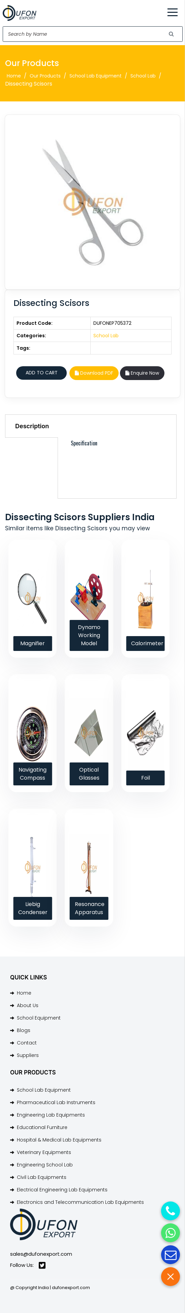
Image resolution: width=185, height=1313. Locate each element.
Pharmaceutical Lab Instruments (56, 1102)
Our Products (45, 75)
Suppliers (28, 1055)
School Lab (143, 75)
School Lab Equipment (95, 75)
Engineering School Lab (45, 1164)
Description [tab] (32, 426)
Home (14, 75)
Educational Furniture (42, 1127)
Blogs (23, 1030)
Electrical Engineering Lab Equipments (62, 1189)
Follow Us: (27, 1265)
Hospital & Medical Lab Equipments (59, 1139)
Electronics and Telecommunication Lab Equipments (80, 1202)
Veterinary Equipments (44, 1152)
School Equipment (39, 1017)
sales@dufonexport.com (41, 1253)
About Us (27, 1005)
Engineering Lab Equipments (51, 1115)
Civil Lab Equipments (41, 1177)
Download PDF (94, 373)
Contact (27, 1042)
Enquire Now (142, 373)
